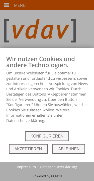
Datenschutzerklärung (58, 166)
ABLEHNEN (68, 149)
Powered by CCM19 (47, 176)
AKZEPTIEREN (28, 149)
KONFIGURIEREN (47, 136)
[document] (47, 93)
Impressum (26, 166)
